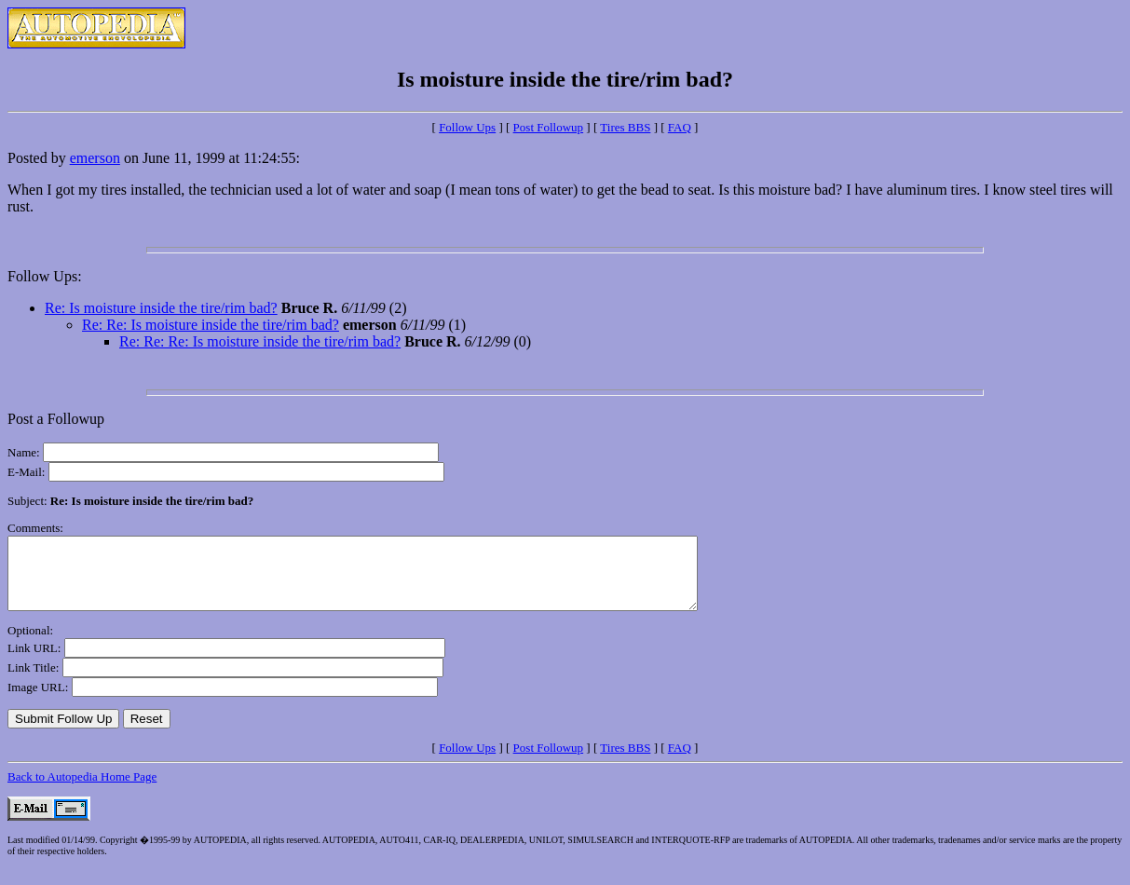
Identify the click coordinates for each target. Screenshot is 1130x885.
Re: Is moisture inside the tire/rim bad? (161, 308)
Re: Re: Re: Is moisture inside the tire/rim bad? (260, 341)
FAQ (679, 127)
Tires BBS (625, 127)
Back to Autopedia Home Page (82, 790)
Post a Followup (55, 419)
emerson (95, 158)
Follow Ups (467, 127)
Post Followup (548, 127)
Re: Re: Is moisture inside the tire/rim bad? (210, 325)
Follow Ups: (44, 276)
